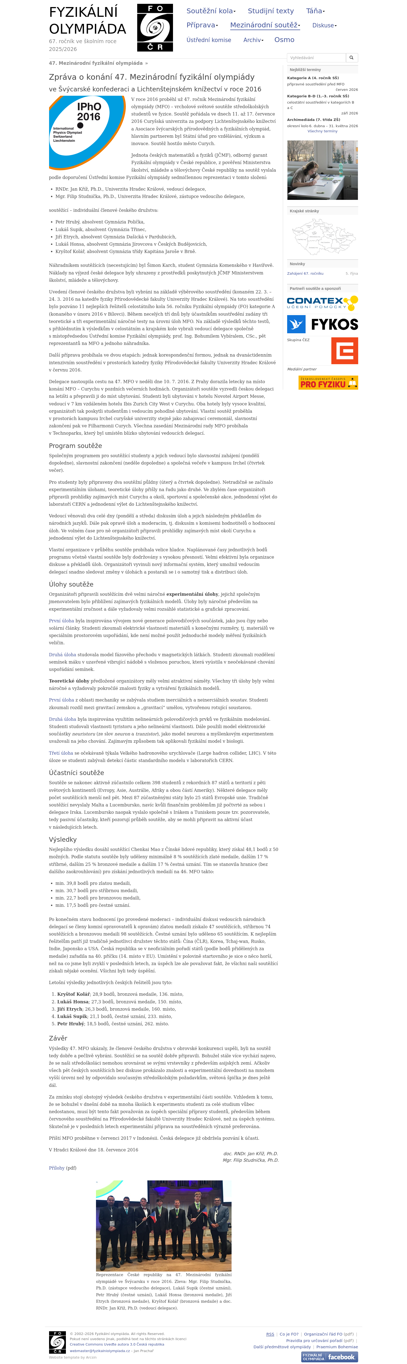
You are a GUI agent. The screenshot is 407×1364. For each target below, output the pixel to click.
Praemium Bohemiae (337, 1346)
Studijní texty (271, 11)
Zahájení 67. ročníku (305, 273)
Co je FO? (289, 1334)
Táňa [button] (315, 11)
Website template (64, 1357)
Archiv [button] (253, 40)
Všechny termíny (323, 131)
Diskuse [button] (324, 25)
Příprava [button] (202, 25)
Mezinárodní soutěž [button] (265, 25)
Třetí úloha (61, 753)
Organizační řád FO (323, 1334)
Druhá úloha (62, 654)
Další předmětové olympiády (282, 1346)
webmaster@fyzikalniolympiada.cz (100, 1351)
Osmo (284, 40)
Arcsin (91, 1357)
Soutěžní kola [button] (211, 11)
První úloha (61, 620)
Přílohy (57, 1168)
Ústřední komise (209, 40)
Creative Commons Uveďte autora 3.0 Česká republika (117, 1344)
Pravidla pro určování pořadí (314, 1340)
